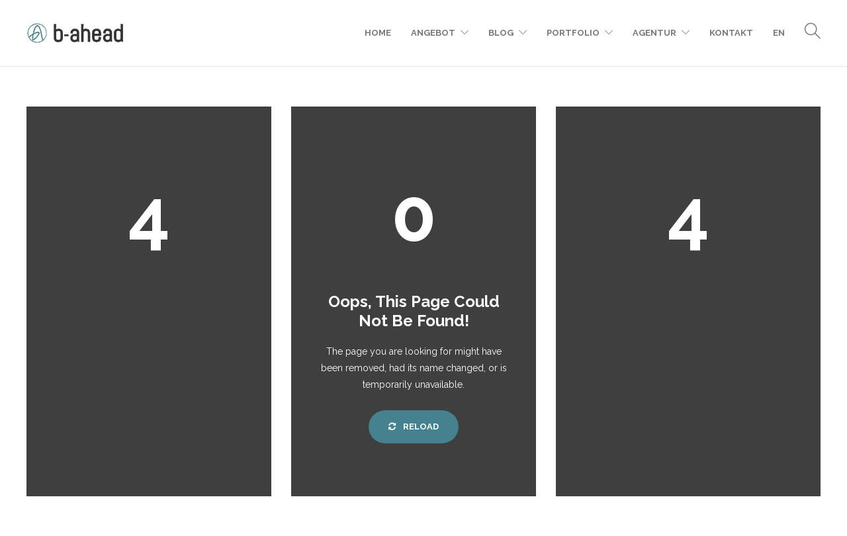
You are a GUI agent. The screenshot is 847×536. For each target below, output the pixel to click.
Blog (500, 33)
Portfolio (573, 33)
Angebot (433, 33)
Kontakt (731, 33)
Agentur (654, 33)
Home (378, 33)
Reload (413, 426)
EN (779, 33)
